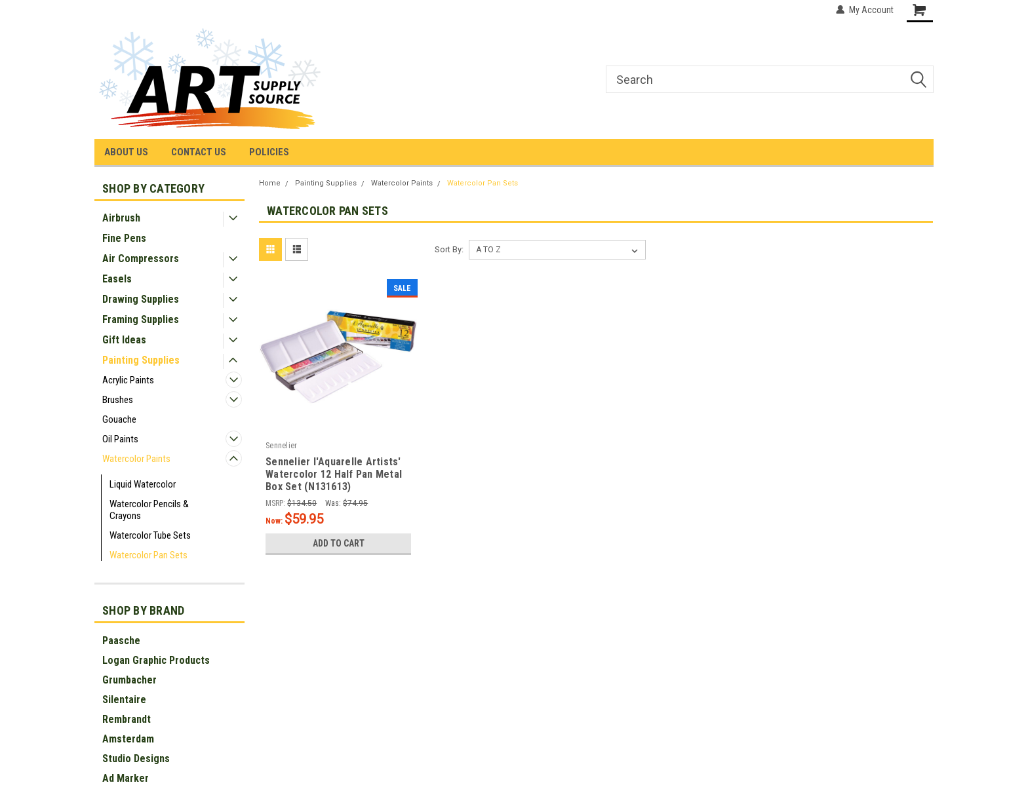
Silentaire (124, 699)
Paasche (121, 640)
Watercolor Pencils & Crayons (149, 510)
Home (270, 183)
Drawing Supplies (140, 299)
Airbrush (121, 218)
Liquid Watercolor (142, 484)
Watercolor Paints (136, 459)
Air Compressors (140, 258)
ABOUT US (126, 152)
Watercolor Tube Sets (150, 535)
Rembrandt (126, 719)
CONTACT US (198, 152)
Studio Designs (136, 758)
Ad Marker (125, 778)
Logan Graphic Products (156, 660)
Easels (117, 279)
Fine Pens (124, 238)
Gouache (119, 419)
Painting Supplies (141, 360)
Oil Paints (120, 439)
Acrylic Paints (128, 380)
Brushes (117, 400)
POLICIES (269, 152)
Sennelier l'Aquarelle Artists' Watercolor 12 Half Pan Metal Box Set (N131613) (334, 474)
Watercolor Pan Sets (148, 555)
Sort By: (449, 249)
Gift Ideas (124, 340)
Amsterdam (128, 739)
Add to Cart (339, 543)
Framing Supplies (140, 319)
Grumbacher (129, 680)
